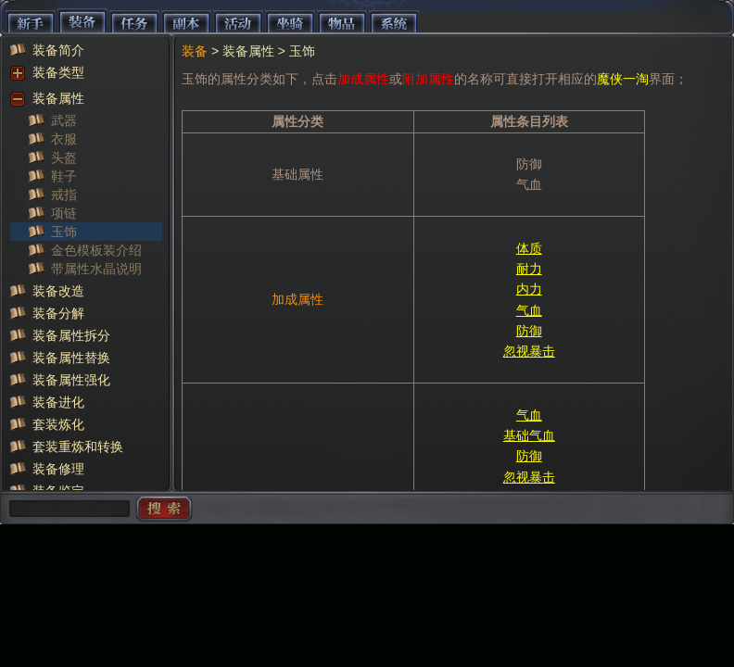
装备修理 (58, 468)
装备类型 (58, 72)
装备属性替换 (71, 357)
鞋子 (64, 176)
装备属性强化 (71, 379)
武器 (64, 120)
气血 (529, 310)
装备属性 (58, 98)
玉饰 (64, 231)
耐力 (529, 268)
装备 (195, 51)
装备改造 (58, 290)
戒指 (64, 194)
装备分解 (58, 313)
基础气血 (529, 435)
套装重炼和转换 (77, 446)
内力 (529, 289)
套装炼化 (58, 424)
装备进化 (58, 402)
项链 (64, 213)
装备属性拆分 (71, 335)
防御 (529, 330)
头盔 (64, 157)
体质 (529, 248)
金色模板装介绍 (96, 250)
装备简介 (58, 50)
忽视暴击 (529, 351)
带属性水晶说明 (96, 268)
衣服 (64, 139)
